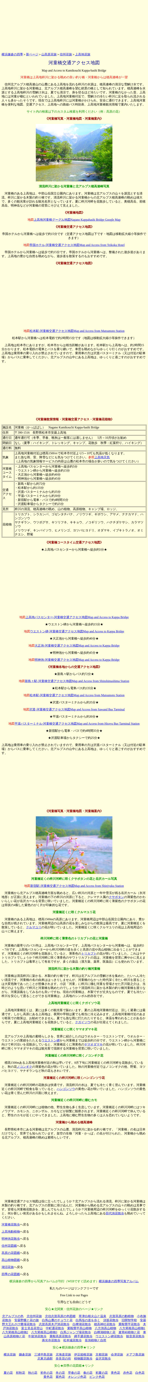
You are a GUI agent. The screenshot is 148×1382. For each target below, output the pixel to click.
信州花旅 (66, 54)
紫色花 (60, 1376)
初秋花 (20, 1372)
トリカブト (88, 953)
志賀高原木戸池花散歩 (54, 1324)
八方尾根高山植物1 (132, 1328)
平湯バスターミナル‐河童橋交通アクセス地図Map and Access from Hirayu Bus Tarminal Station (77, 723)
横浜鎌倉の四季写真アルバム (119, 1281)
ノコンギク (24, 1066)
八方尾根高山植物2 (15, 1332)
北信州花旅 (34, 1316)
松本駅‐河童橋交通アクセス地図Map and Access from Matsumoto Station (77, 331)
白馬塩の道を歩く (88, 1320)
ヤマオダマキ (93, 1044)
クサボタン (116, 897)
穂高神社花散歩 (104, 1324)
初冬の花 (46, 1372)
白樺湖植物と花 (104, 1332)
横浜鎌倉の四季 (12, 54)
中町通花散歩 (55, 1328)
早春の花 (74, 1372)
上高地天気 (102, 457)
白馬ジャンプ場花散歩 (75, 1332)
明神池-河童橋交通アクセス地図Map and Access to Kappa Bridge (77, 659)
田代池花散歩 (115, 1213)
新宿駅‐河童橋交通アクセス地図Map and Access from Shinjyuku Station (77, 885)
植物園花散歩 (83, 1358)
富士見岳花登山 (32, 1328)
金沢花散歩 (103, 1358)
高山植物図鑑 (11, 1260)
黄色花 (48, 1376)
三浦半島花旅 (43, 1354)
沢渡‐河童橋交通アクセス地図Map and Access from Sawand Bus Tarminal (77, 709)
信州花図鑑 (9, 1245)
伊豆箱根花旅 (83, 1354)
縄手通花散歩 (83, 1336)
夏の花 (8, 1372)
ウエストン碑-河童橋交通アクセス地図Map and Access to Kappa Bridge (77, 631)
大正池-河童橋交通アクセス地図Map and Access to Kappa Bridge (77, 645)
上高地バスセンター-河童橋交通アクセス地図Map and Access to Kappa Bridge (77, 617)
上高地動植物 (11, 1231)
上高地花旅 (82, 54)
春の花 (87, 1372)
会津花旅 (117, 1354)
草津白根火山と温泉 (92, 1316)
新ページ (32, 54)
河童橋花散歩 (11, 1224)
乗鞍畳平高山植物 (79, 1328)
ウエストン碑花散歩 (109, 1336)
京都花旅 (102, 1354)
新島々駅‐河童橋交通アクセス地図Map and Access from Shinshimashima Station (77, 681)
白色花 (140, 1372)
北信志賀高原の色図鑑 (60, 1316)
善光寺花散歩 (51, 1340)
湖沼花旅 (8, 1267)
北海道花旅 (63, 1354)
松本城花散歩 (72, 1340)
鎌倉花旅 (25, 1354)
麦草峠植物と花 (129, 1332)
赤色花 (127, 1372)
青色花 (115, 1372)
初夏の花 (102, 1372)
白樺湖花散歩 (82, 1324)
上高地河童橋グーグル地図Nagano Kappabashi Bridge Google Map (77, 219)
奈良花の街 (63, 1358)
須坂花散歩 (111, 1320)
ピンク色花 (97, 1376)
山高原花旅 (49, 54)
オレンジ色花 (77, 1376)
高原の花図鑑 (11, 1252)
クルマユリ (33, 927)
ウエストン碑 (50, 1040)
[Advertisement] (74, 25)
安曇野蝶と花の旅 (26, 1320)
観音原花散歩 (135, 1336)
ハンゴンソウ (66, 1089)
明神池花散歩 (11, 1238)
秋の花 (32, 1372)
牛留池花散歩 (37, 1336)
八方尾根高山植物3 (44, 1332)
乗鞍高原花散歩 (60, 1336)
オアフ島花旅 (135, 1354)
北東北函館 (45, 1358)
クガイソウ (82, 1022)
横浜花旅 (10, 1354)
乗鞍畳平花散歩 (129, 1324)
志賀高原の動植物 (121, 1316)
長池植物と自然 (95, 1340)
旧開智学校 (129, 1320)
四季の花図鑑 (11, 1274)
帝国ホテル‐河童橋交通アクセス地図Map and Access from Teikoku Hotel (77, 245)
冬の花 (60, 1372)
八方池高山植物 (105, 1328)
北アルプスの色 (13, 1316)
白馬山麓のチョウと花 (57, 1320)
